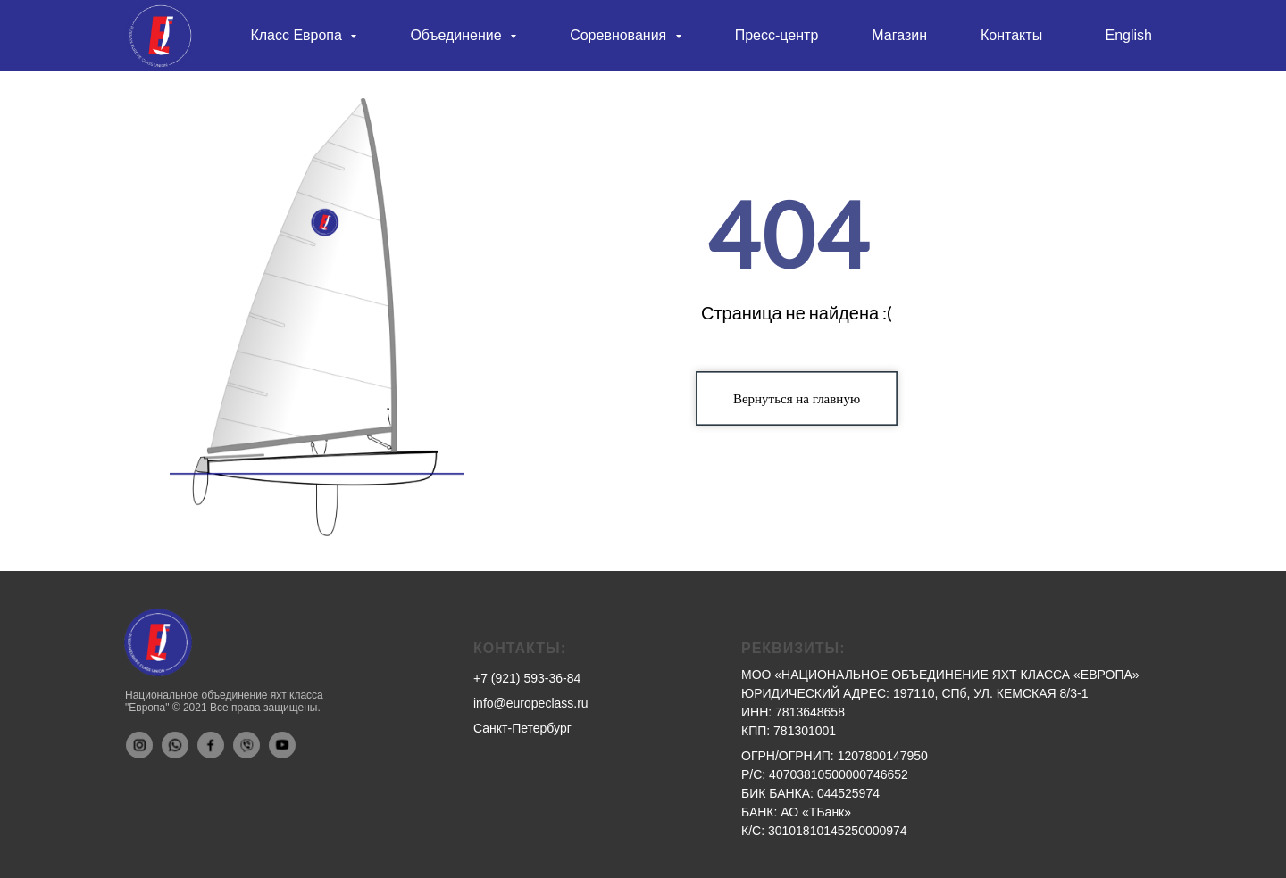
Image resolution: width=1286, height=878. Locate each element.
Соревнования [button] (620, 35)
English (1129, 35)
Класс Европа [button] (298, 35)
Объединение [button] (457, 35)
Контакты (1011, 35)
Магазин (899, 35)
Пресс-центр (777, 35)
